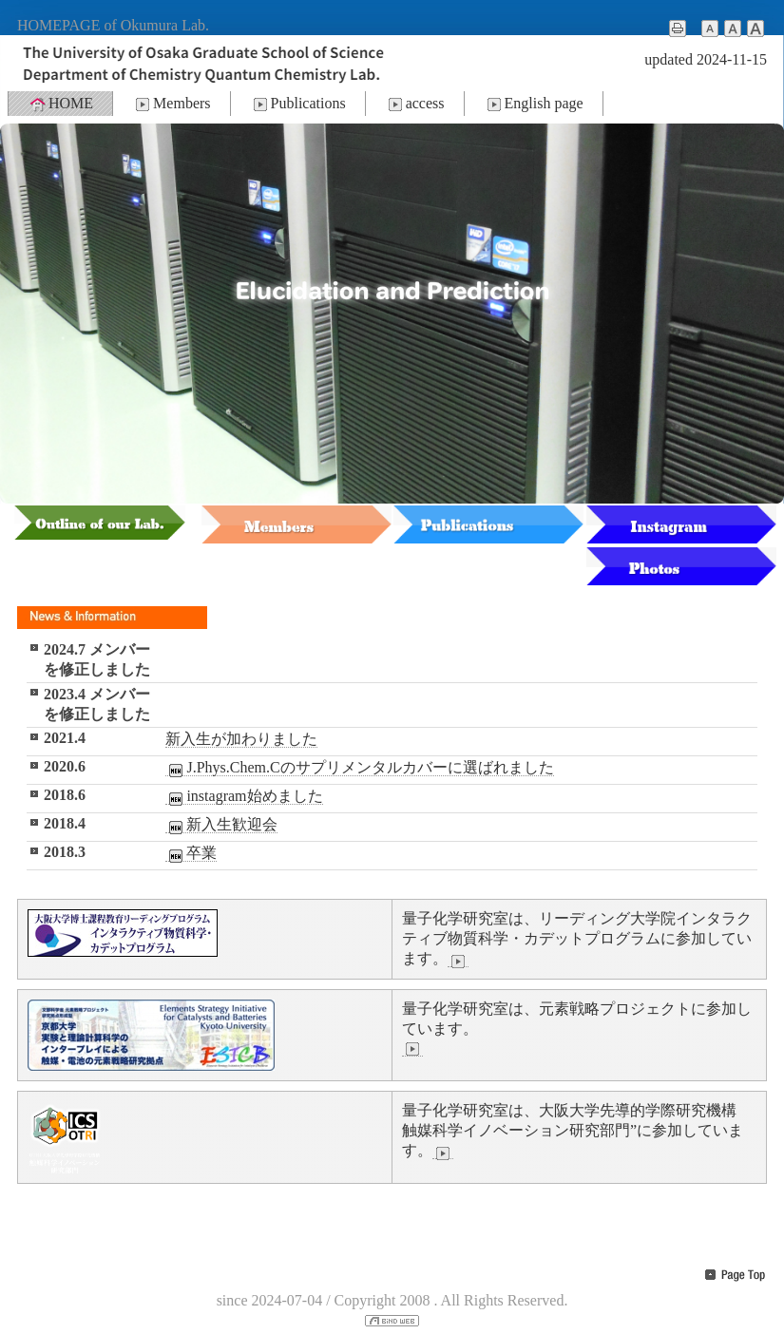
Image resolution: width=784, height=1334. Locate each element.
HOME (60, 103)
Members (171, 103)
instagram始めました (243, 796)
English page (533, 103)
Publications (298, 103)
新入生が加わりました (241, 739)
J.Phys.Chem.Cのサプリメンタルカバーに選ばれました (359, 767)
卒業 (191, 853)
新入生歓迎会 (221, 824)
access (415, 103)
